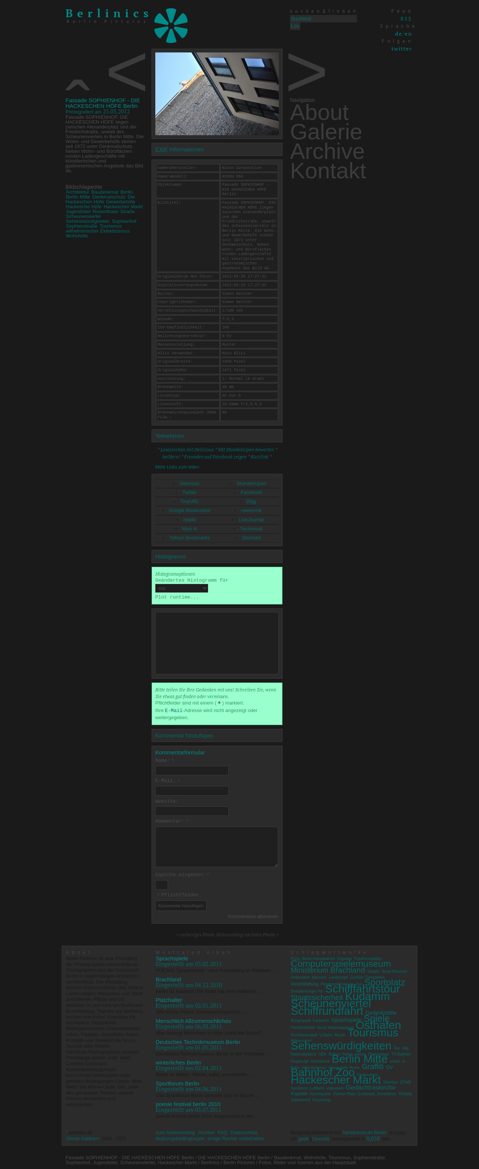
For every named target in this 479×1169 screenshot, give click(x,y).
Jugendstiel (78, 211)
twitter (401, 48)
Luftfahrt (317, 1086)
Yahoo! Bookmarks (189, 537)
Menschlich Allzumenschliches (193, 1019)
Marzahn (319, 976)
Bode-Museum (395, 970)
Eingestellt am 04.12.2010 (189, 983)
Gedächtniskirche (371, 1085)
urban (395, 1059)
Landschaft (338, 976)
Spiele (377, 1016)
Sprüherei (299, 1086)
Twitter (189, 492)
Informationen (179, 149)
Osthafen (378, 1023)
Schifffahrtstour (362, 987)
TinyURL (189, 501)
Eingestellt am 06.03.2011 (189, 1025)
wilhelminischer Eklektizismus (98, 231)
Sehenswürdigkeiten (88, 221)
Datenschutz (244, 1131)
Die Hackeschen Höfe (100, 199)
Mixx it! (189, 528)
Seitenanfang (229, 933)
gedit (303, 1137)
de (398, 33)
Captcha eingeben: (182, 873)
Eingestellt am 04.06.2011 (189, 1087)
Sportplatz (384, 980)
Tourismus (111, 226)
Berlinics (109, 13)
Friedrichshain (303, 1026)
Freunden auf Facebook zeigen (215, 456)
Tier (397, 1047)
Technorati (251, 528)
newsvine (251, 510)
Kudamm (367, 994)
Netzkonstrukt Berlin (364, 1131)
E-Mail (174, 710)
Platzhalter (169, 998)
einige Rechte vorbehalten (236, 1136)
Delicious (189, 483)
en (408, 33)
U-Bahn (326, 1033)
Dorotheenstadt (304, 1033)
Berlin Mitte (78, 197)
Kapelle (299, 1092)
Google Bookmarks (189, 510)
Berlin (126, 192)
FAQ (222, 1131)
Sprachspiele (172, 957)
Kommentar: (172, 820)
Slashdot (251, 537)
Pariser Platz (344, 1092)
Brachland (168, 977)
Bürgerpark (301, 1018)
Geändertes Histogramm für (191, 585)
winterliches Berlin (178, 1061)
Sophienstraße (82, 226)
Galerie (326, 131)
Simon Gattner (81, 1136)
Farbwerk (321, 1019)
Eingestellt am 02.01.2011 (189, 1004)
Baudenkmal (104, 192)
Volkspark (335, 1086)
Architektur (77, 192)
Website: (167, 800)
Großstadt (366, 1092)
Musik (340, 1033)
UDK (322, 1052)
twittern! (171, 456)
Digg (251, 501)
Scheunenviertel (83, 216)
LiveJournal (251, 520)
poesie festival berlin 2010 (188, 1102)
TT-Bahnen (401, 1052)
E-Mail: (168, 781)
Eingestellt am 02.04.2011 (189, 1066)
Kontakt (328, 170)
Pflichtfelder (177, 894)
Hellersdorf (300, 976)
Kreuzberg (321, 1098)
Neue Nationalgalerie (335, 1026)
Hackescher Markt (123, 206)
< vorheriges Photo (195, 933)
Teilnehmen (169, 436)
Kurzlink (259, 456)
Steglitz (373, 970)
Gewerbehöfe (120, 202)
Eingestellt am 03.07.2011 (189, 1108)
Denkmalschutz (109, 197)
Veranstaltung (304, 982)
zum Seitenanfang (175, 1131)
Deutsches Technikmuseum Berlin (198, 1040)
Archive (327, 151)
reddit (189, 520)
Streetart (390, 1081)
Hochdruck (320, 1060)
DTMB (405, 1081)
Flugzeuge (300, 1060)
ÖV (389, 1065)
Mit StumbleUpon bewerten (246, 449)
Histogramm (170, 556)
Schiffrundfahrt (327, 1009)
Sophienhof (124, 221)
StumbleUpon (251, 483)
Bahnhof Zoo (323, 1070)
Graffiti (373, 1064)
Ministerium (309, 968)
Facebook (251, 492)
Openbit (320, 1137)
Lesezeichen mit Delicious (187, 449)
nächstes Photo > (261, 933)
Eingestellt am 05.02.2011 (189, 962)
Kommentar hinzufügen (184, 735)
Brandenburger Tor (307, 990)
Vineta (405, 1092)
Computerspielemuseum (341, 962)
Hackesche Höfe (83, 206)
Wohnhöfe (77, 236)
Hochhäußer (320, 1092)
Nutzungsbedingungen (180, 1136)
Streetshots (387, 1092)
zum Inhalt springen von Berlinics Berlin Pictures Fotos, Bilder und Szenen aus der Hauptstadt (239, 3)
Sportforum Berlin (177, 1081)
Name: (165, 760)
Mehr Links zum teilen (177, 467)
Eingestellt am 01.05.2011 (189, 1045)
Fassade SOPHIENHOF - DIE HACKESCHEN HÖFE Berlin (102, 103)
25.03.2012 (97, 111)
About (319, 112)
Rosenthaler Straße (113, 211)
